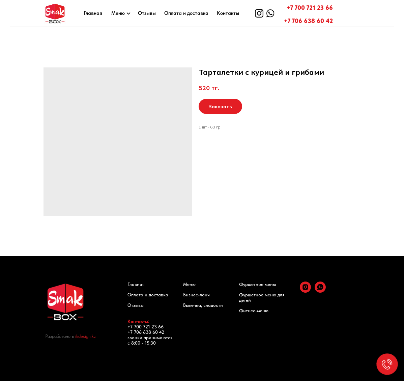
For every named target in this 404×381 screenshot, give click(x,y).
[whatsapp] (320, 291)
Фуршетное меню (257, 284)
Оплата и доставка (186, 13)
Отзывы (147, 13)
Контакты (228, 13)
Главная (93, 13)
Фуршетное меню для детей (262, 297)
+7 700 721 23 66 (310, 7)
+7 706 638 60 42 (308, 20)
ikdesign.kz (85, 336)
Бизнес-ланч (196, 294)
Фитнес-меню (253, 310)
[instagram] (305, 291)
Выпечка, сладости (203, 305)
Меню (118, 13)
